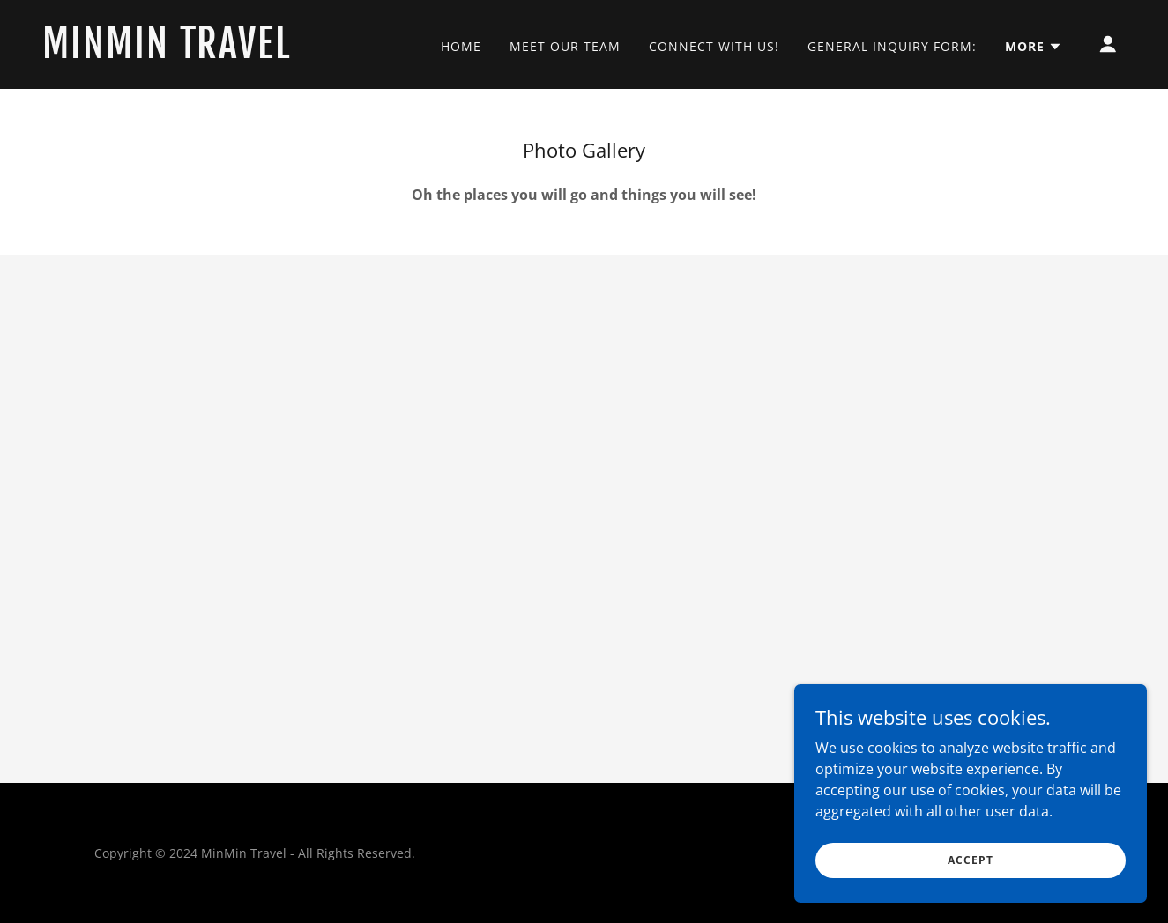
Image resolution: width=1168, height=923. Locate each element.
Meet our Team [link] (565, 46)
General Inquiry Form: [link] (892, 46)
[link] (194, 53)
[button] (1033, 46)
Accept (970, 860)
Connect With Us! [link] (714, 46)
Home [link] (461, 46)
